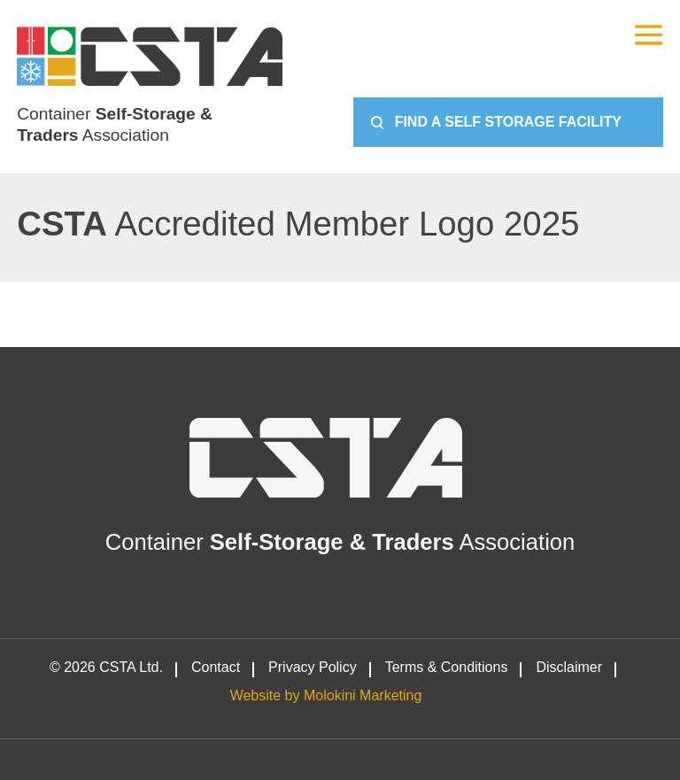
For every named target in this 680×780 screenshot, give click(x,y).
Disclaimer (569, 667)
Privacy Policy (312, 667)
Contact (215, 667)
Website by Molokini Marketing (326, 696)
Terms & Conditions (446, 667)
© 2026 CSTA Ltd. (106, 667)
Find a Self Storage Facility (508, 121)
